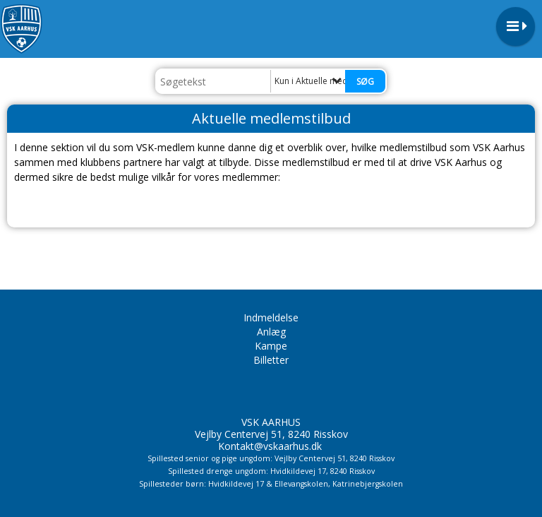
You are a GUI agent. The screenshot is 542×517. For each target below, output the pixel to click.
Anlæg (271, 331)
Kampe (271, 345)
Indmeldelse (271, 317)
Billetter (271, 360)
